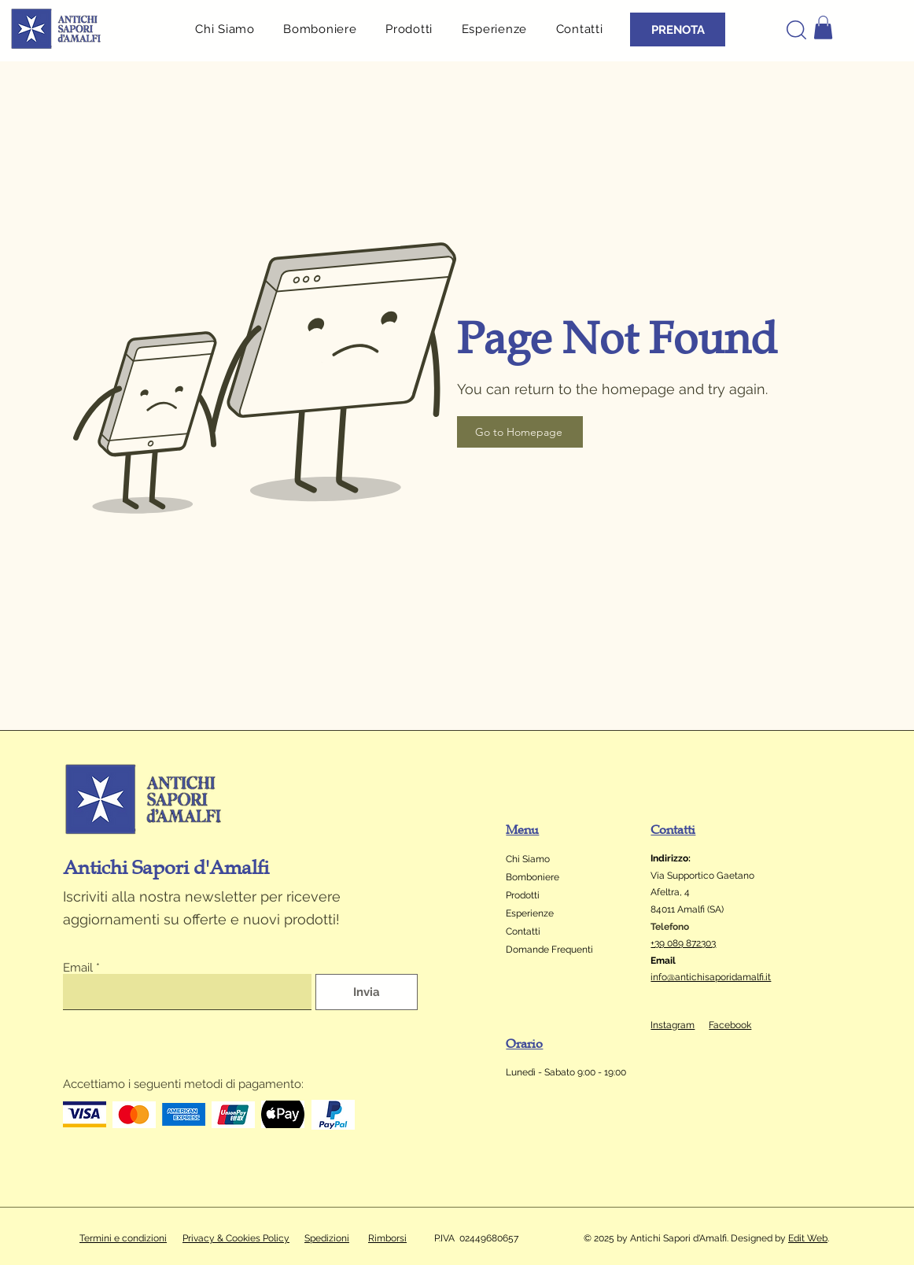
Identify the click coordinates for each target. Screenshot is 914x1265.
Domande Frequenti (549, 949)
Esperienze (530, 913)
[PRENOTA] (677, 29)
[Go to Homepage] (520, 432)
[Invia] (366, 992)
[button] (415, 28)
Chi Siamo (528, 859)
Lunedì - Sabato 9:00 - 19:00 (567, 1072)
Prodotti (523, 895)
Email (78, 968)
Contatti (523, 931)
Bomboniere (532, 877)
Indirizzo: (670, 858)
